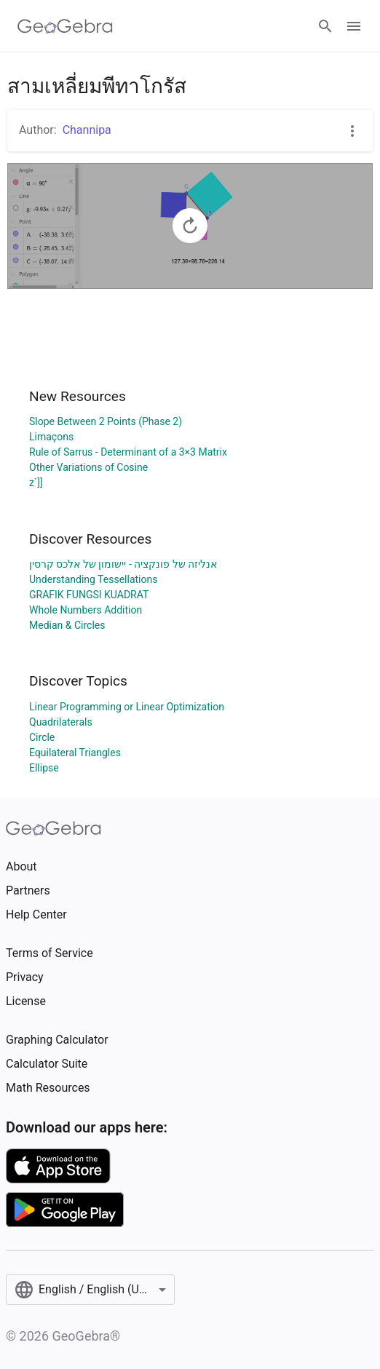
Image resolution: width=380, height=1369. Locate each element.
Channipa (87, 130)
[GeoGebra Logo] (65, 26)
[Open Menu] (354, 26)
